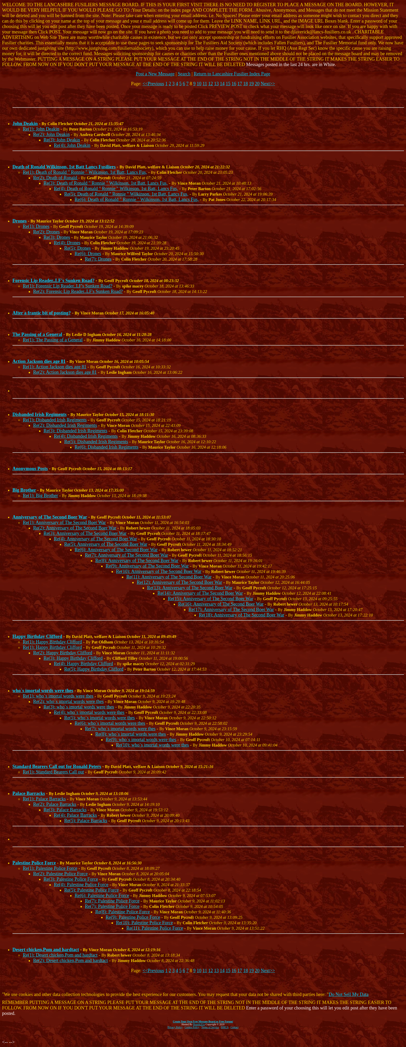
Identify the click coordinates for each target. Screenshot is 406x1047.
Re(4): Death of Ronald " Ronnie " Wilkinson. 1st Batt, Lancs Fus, (116, 188)
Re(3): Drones (57, 237)
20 (257, 83)
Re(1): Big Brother (40, 495)
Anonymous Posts (30, 468)
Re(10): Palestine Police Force (144, 922)
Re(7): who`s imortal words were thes (120, 728)
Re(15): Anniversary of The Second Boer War (210, 598)
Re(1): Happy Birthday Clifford (52, 641)
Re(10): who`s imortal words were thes (152, 745)
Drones (19, 221)
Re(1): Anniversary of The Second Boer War (64, 522)
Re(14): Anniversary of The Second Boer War (200, 593)
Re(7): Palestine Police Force (112, 900)
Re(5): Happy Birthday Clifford (93, 669)
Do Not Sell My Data (348, 994)
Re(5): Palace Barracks (85, 820)
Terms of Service (210, 1027)
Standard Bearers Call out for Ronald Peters (56, 766)
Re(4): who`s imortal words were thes (89, 712)
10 (199, 83)
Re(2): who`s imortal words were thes (68, 701)
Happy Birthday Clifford (37, 636)
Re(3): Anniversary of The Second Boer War (85, 533)
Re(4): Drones (67, 242)
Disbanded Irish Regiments (39, 414)
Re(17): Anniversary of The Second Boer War (231, 609)
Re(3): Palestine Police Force (71, 879)
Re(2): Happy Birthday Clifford (62, 652)
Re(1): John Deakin (41, 129)
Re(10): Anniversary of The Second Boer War (158, 571)
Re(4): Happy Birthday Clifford (83, 663)
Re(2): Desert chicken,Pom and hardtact (70, 960)
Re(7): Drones (98, 259)
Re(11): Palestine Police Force (154, 928)
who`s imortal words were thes (42, 690)
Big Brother (24, 490)
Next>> (268, 83)
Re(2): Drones (46, 231)
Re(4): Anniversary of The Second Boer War (95, 538)
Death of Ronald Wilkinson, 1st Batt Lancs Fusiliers (63, 166)
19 (251, 83)
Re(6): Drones (88, 253)
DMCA (224, 1027)
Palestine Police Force (34, 862)
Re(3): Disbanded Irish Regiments (75, 430)
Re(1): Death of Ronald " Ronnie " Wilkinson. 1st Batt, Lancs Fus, (85, 172)
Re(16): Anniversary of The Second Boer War (221, 604)
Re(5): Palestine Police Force (91, 890)
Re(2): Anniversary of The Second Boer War (74, 527)
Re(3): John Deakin (62, 139)
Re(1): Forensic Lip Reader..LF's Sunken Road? (67, 286)
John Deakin (25, 123)
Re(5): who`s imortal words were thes (99, 717)
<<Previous (153, 83)
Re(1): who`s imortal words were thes (58, 696)
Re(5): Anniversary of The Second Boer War (105, 544)
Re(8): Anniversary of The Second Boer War (136, 560)
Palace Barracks (28, 793)
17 (239, 83)
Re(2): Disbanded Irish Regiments (65, 425)
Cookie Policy (192, 1027)
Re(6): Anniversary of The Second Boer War (116, 549)
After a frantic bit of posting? (41, 312)
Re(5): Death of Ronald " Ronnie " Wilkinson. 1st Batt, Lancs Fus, (126, 194)
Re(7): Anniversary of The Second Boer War (126, 555)
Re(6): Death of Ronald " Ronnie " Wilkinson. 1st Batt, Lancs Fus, (137, 199)
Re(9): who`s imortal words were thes (141, 739)
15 (228, 83)
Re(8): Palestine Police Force (122, 911)
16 (233, 83)
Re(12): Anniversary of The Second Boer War (179, 582)
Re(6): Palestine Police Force (102, 895)
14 (222, 83)
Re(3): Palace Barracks (65, 809)
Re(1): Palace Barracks (44, 798)
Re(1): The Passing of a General (53, 339)
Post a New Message (155, 73)
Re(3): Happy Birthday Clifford (73, 658)
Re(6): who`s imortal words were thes (110, 723)
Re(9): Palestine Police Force (133, 917)
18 (245, 83)
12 (210, 83)
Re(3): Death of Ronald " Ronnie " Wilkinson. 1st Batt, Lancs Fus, (106, 183)
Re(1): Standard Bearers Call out (53, 772)
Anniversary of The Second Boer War (49, 517)
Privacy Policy (175, 1027)
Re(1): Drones (36, 226)
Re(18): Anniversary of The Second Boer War (241, 615)
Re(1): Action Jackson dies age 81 (54, 366)
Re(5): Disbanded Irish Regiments (96, 441)
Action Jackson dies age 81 (39, 361)
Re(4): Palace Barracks (75, 815)
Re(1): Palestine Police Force (50, 868)
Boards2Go (199, 1024)
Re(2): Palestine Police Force (60, 873)
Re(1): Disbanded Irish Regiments (54, 419)
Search (184, 73)
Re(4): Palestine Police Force (81, 884)
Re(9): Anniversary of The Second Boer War (147, 566)
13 (216, 83)
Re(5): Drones (77, 248)
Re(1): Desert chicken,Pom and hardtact (60, 955)
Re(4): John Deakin (72, 145)
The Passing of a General (37, 334)
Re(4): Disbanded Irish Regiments (86, 436)
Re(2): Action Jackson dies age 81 (65, 372)
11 (204, 83)
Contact (234, 1027)
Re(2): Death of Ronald (55, 177)
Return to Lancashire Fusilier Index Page (232, 73)
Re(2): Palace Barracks (54, 804)
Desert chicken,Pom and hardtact (45, 949)
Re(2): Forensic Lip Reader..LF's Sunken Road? (78, 291)
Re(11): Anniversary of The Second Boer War (169, 576)
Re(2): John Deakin (51, 134)
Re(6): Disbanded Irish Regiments (106, 447)
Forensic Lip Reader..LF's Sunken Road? (53, 280)
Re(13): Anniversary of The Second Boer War (190, 587)
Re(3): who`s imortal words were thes (79, 706)
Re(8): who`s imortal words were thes (130, 734)
